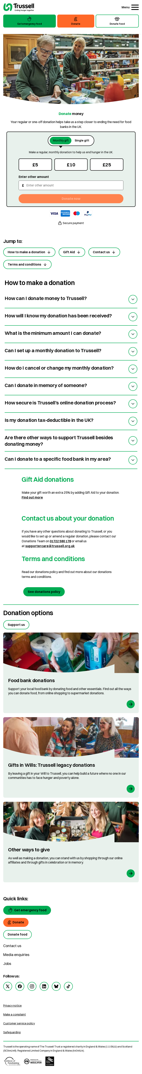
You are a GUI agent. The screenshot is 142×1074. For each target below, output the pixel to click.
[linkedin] (44, 986)
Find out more (32, 497)
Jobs (7, 963)
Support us (16, 625)
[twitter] (7, 986)
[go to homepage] (18, 7)
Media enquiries (16, 954)
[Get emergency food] (27, 910)
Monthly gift (61, 140)
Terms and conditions (27, 264)
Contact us (104, 252)
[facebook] (19, 986)
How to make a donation (29, 252)
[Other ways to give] (71, 842)
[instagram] (32, 986)
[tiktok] (68, 986)
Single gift (82, 140)
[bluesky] (56, 986)
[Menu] (130, 7)
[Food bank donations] (71, 673)
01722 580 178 (60, 541)
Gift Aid (72, 252)
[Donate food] (17, 934)
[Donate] (16, 922)
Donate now (71, 199)
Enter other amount (34, 177)
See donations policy (44, 592)
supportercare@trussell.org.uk (50, 546)
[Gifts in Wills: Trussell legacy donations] (71, 757)
